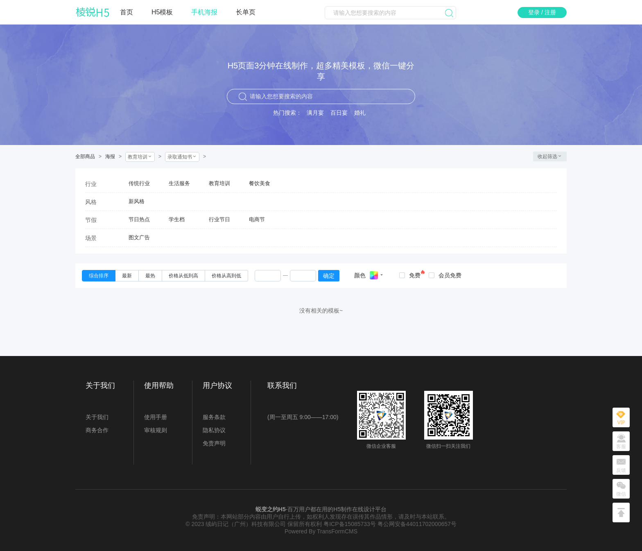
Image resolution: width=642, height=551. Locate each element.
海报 (110, 156)
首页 (126, 12)
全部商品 (85, 156)
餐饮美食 (259, 183)
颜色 (360, 275)
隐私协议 (214, 430)
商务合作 (97, 430)
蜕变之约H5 (270, 509)
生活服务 (179, 183)
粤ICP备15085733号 (349, 524)
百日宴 (339, 112)
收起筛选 (550, 156)
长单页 (245, 12)
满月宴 (315, 112)
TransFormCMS (337, 531)
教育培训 (219, 183)
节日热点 (139, 219)
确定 (329, 275)
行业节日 (219, 219)
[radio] (98, 275)
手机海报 (204, 12)
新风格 (137, 201)
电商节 (257, 219)
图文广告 (139, 237)
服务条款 (214, 417)
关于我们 (97, 417)
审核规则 (155, 430)
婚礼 (360, 112)
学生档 (177, 219)
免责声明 (214, 443)
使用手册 (155, 417)
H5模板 (162, 12)
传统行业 (139, 183)
